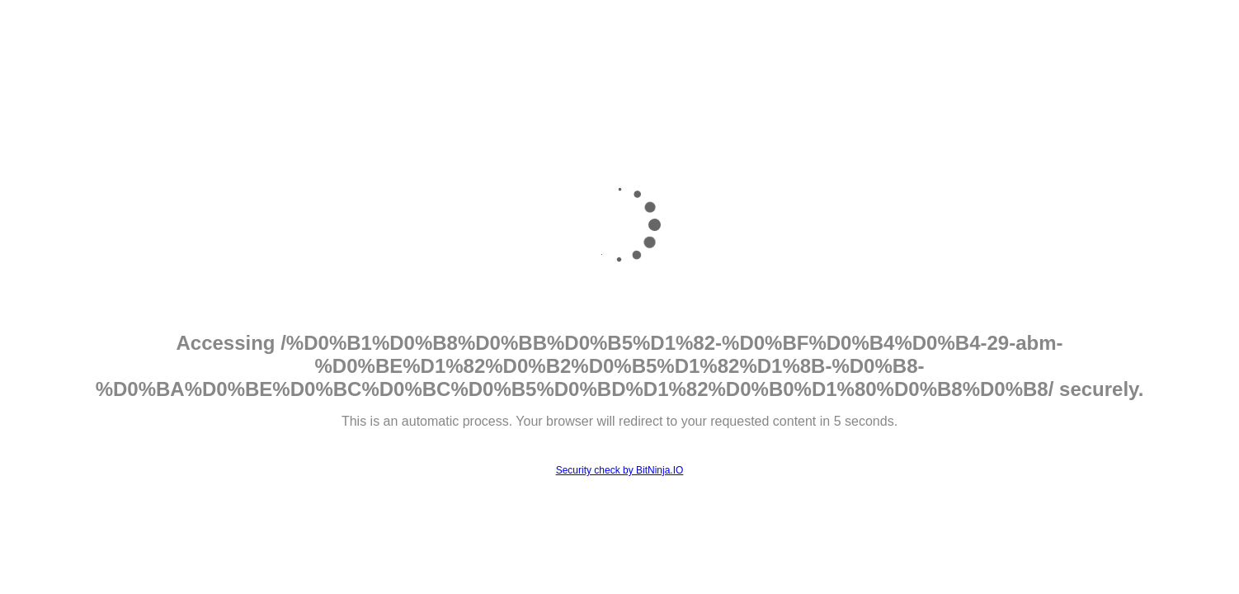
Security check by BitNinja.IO (620, 470)
